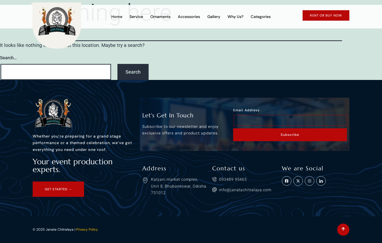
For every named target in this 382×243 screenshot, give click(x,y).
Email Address (246, 110)
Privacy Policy (87, 229)
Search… (8, 57)
